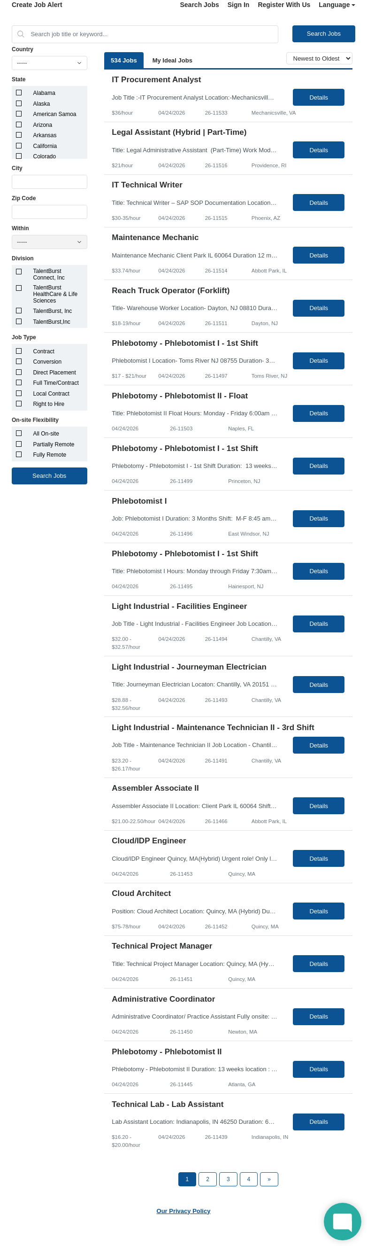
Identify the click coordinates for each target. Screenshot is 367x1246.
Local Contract (51, 393)
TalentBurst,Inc (51, 322)
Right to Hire (49, 404)
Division (23, 258)
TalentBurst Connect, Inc (49, 274)
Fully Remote (50, 455)
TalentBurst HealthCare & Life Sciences (55, 294)
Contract (43, 351)
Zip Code (24, 198)
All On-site (46, 433)
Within (20, 228)
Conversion (47, 361)
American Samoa (54, 114)
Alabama (44, 93)
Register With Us (284, 4)
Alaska (41, 104)
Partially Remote (54, 444)
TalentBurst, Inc (52, 311)
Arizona (43, 125)
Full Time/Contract (56, 383)
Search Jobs (199, 4)
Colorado (44, 156)
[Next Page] (269, 1179)
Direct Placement (54, 372)
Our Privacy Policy (184, 1211)
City (17, 168)
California (45, 146)
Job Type (24, 337)
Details (318, 97)
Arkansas (45, 135)
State (18, 79)
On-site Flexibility (35, 420)
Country (22, 49)
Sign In (239, 4)
